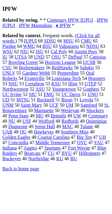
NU (11, 121)
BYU (67, 153)
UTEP (90, 83)
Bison (66, 99)
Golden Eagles (16, 137)
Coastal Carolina (54, 137)
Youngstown (64, 89)
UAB (7, 131)
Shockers (95, 110)
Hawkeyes (44, 131)
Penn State (18, 115)
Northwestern (15, 89)
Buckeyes (11, 158)
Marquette (44, 110)
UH (102, 137)
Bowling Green (23, 62)
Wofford (46, 121)
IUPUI (30, 40)
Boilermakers (32, 67)
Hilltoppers (89, 153)
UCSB (89, 62)
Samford (89, 105)
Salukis (87, 67)
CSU (7, 67)
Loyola (86, 99)
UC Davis (71, 94)
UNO (93, 94)
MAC (67, 126)
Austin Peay (85, 51)
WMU (29, 46)
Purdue (9, 46)
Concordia (18, 142)
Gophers (91, 89)
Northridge (38, 158)
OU (23, 131)
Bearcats (32, 153)
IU (4, 56)
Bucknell (45, 99)
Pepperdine (68, 72)
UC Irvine (12, 94)
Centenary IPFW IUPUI (70, 20)
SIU (32, 94)
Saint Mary (31, 105)
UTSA (21, 56)
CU (51, 153)
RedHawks (62, 67)
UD (5, 99)
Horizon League (60, 62)
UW (77, 115)
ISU (40, 51)
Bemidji (58, 115)
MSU (68, 40)
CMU (86, 40)
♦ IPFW (63, 25)
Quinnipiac (96, 121)
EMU (49, 94)
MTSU (23, 99)
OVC (82, 142)
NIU (24, 51)
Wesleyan (70, 110)
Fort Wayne (79, 147)
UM (69, 105)
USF (26, 121)
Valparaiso (69, 46)
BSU (47, 46)
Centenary (98, 115)
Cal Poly (59, 51)
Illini (72, 83)
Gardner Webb (36, 72)
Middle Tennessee (53, 142)
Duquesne (17, 126)
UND (39, 56)
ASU (40, 89)
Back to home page (20, 168)
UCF (54, 105)
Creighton (34, 83)
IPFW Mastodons (35, 25)
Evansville (34, 78)
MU (40, 115)
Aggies (30, 147)
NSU (13, 83)
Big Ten (84, 137)
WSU (7, 51)
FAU (99, 142)
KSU (56, 83)
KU (59, 158)
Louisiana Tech (66, 78)
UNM (7, 105)
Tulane (86, 126)
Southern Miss (75, 131)
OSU (56, 56)
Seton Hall (45, 126)
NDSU (92, 46)
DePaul (75, 56)
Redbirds (70, 121)
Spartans (52, 147)
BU (73, 158)
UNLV (8, 72)
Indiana (9, 147)
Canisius (98, 56)
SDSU (50, 40)
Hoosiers (96, 78)
